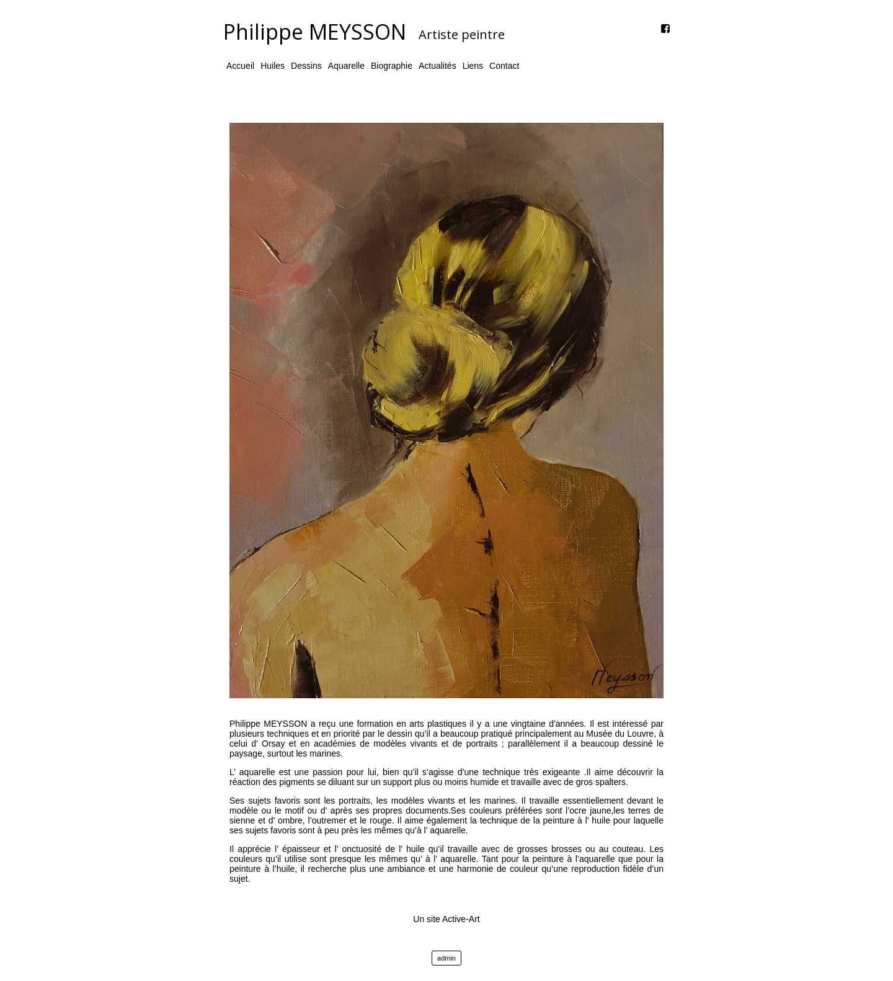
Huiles (272, 66)
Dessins (306, 66)
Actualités (437, 66)
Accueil (240, 66)
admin (446, 958)
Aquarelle (346, 66)
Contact (504, 66)
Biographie (391, 66)
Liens (473, 66)
